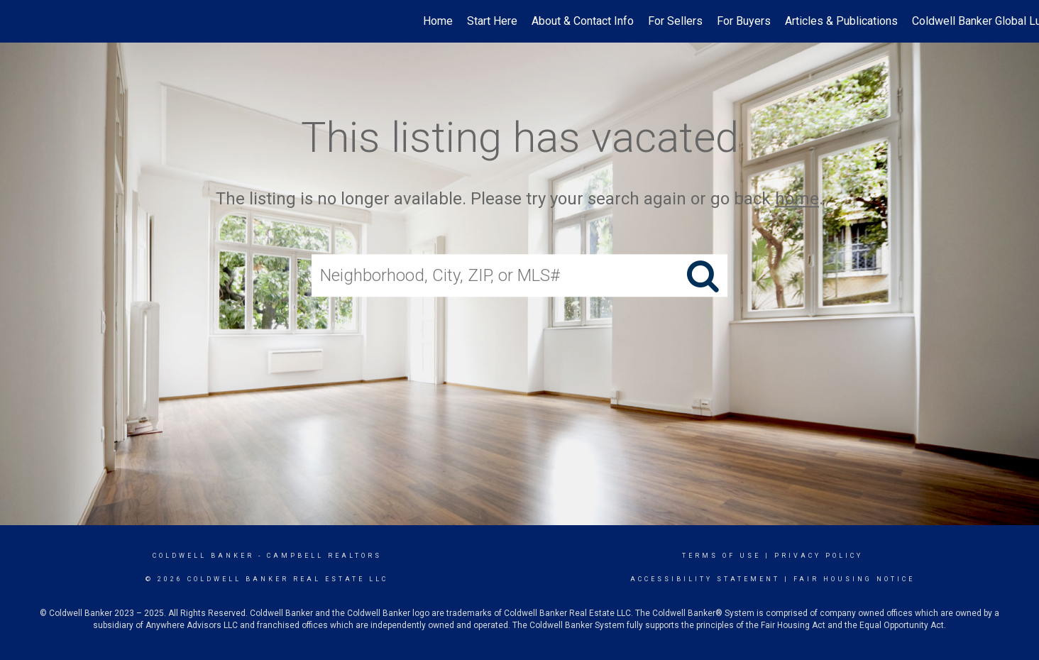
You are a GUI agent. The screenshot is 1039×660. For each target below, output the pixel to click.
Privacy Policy (818, 555)
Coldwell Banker (203, 555)
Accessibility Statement (705, 579)
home (797, 199)
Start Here (492, 21)
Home (438, 21)
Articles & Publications (841, 21)
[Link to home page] (18, 21)
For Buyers (744, 21)
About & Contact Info (583, 21)
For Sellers (675, 21)
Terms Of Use (721, 555)
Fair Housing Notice (854, 579)
